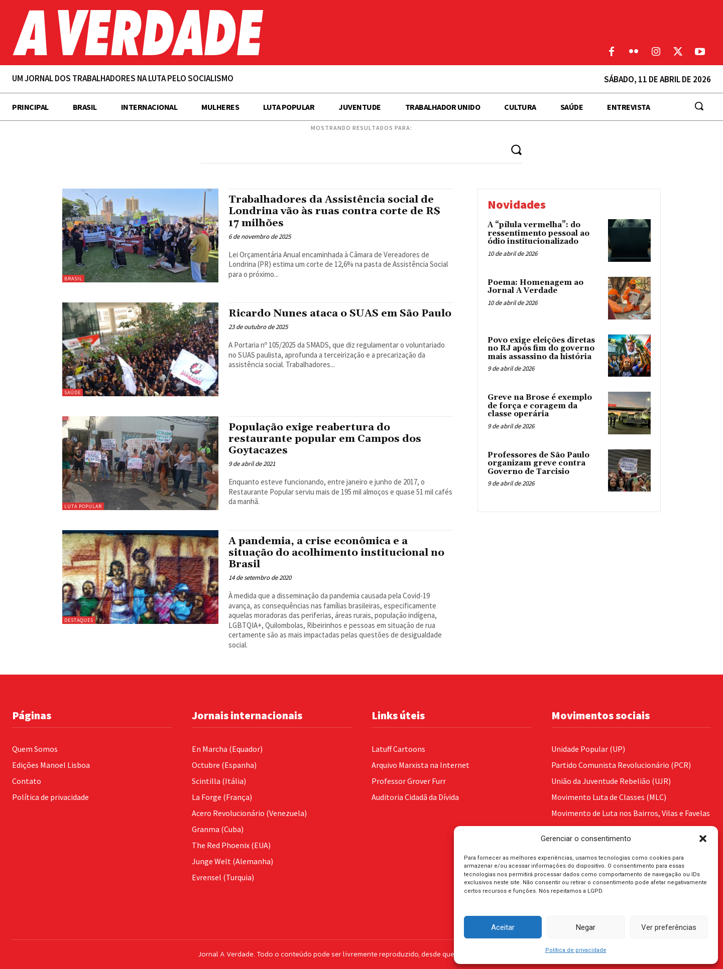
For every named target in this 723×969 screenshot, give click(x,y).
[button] (703, 839)
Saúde (72, 392)
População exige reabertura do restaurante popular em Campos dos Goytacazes (327, 439)
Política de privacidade (576, 950)
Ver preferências (668, 927)
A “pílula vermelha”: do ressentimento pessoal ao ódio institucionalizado (538, 233)
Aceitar (503, 927)
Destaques (78, 620)
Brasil (73, 278)
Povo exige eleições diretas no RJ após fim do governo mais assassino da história (541, 349)
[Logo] (271, 32)
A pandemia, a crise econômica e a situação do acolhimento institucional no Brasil (340, 553)
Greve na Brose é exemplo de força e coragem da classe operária (540, 406)
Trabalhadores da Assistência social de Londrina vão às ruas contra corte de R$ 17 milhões (337, 211)
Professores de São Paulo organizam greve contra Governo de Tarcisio (538, 463)
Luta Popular (83, 506)
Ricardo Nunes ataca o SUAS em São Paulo (327, 319)
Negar (585, 927)
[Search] (516, 149)
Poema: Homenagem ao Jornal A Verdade (535, 287)
